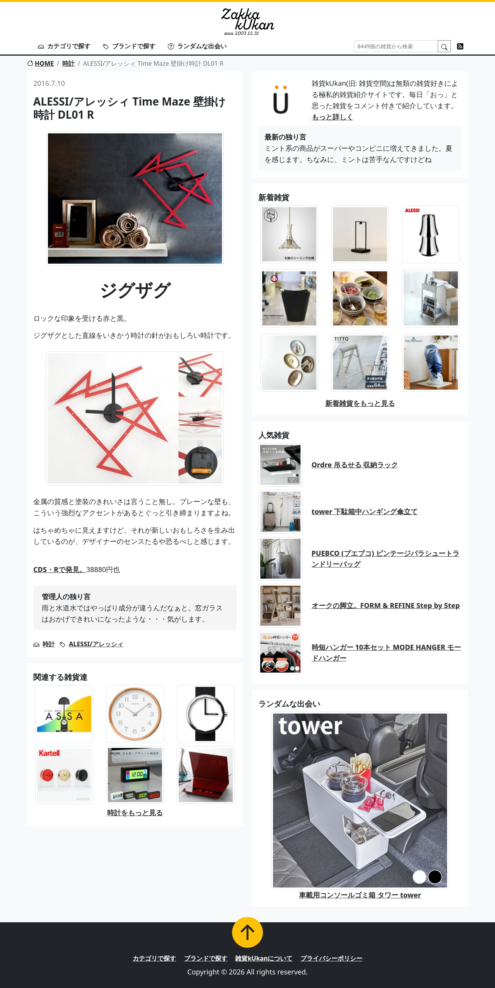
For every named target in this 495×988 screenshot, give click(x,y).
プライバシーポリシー (331, 958)
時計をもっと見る (135, 812)
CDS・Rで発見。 (59, 569)
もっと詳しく (332, 116)
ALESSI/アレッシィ (96, 644)
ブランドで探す (129, 46)
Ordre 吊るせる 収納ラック (355, 464)
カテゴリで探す (64, 46)
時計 (68, 63)
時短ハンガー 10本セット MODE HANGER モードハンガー (386, 652)
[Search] (396, 46)
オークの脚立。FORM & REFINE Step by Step (386, 605)
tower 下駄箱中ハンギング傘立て (365, 511)
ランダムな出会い (197, 46)
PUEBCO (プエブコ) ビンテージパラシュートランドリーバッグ (385, 559)
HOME (40, 63)
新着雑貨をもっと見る (360, 403)
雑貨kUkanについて (263, 958)
